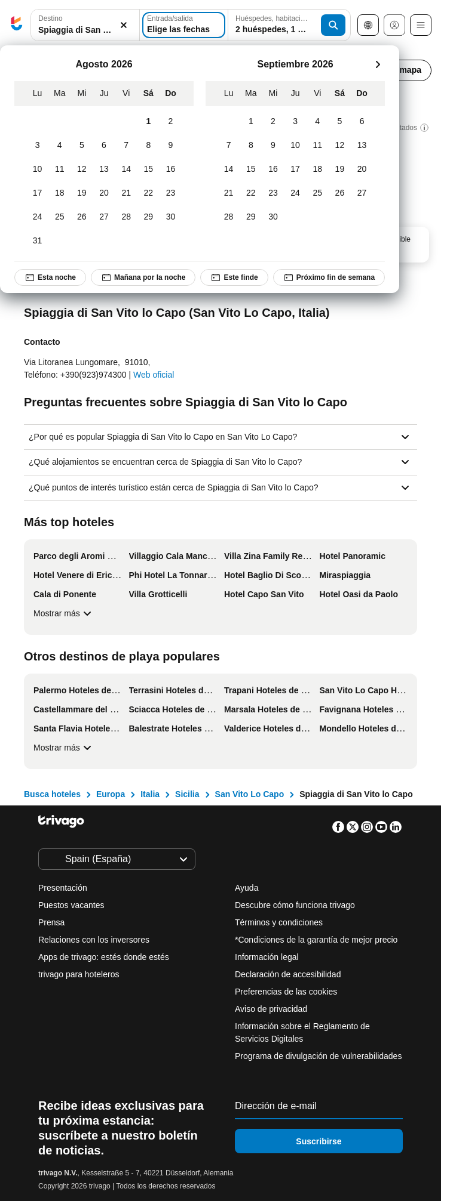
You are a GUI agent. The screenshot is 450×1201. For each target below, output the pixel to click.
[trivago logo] (17, 25)
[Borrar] (123, 25)
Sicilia (187, 794)
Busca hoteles (52, 794)
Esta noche (50, 277)
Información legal (267, 957)
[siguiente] (378, 64)
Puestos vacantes (71, 905)
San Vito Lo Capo (249, 794)
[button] (85, 25)
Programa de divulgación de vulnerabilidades (318, 1056)
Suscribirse (318, 1141)
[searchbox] (85, 30)
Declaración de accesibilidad (288, 974)
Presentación (62, 888)
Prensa (51, 922)
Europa (110, 794)
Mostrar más (63, 613)
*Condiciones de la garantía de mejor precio (316, 939)
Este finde (234, 277)
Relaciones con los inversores (93, 939)
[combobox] (85, 25)
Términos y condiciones (279, 922)
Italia (150, 794)
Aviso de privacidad (271, 1009)
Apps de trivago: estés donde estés (103, 957)
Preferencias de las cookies (287, 991)
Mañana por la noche (143, 277)
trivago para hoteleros (78, 974)
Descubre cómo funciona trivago (295, 905)
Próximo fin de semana (329, 277)
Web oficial (153, 374)
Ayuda (246, 888)
